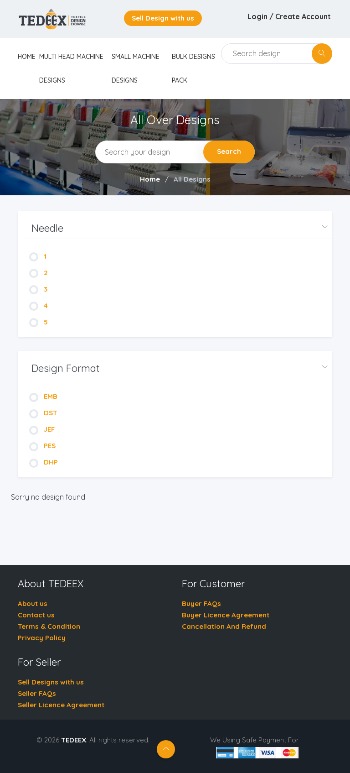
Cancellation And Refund (224, 626)
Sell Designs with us (51, 682)
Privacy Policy (42, 637)
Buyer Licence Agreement (225, 615)
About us (32, 603)
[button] (178, 228)
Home (150, 179)
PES (42, 445)
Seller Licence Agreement (61, 704)
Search (229, 151)
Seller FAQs (37, 693)
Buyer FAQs (201, 603)
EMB (43, 396)
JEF (42, 429)
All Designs (192, 179)
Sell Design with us (163, 18)
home (27, 56)
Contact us (36, 615)
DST (43, 412)
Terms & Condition (49, 626)
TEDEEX (73, 740)
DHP (43, 462)
